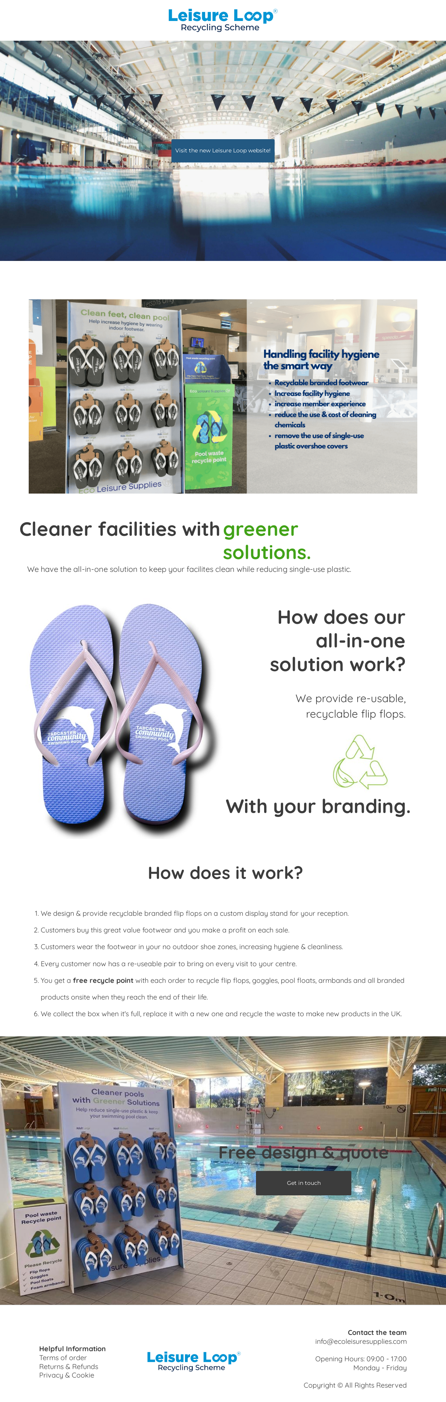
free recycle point (103, 980)
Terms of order (63, 1357)
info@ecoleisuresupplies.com (361, 1341)
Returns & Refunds (68, 1366)
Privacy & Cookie (66, 1375)
